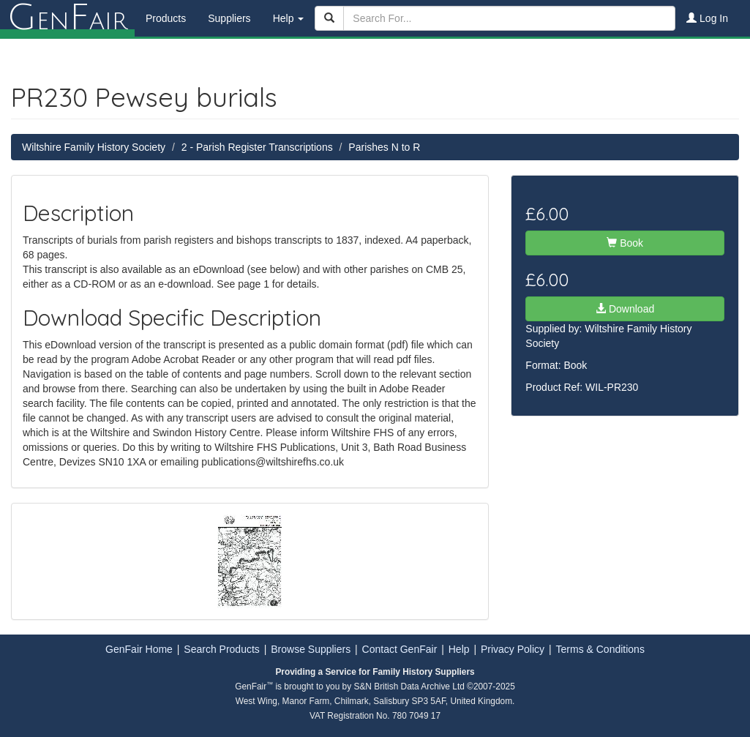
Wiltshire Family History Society (93, 147)
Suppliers (229, 18)
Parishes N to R (384, 147)
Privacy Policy (512, 649)
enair (67, 18)
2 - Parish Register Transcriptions (257, 147)
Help (459, 649)
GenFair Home (139, 649)
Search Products (222, 649)
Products (166, 18)
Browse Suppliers (310, 649)
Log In (707, 18)
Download (625, 309)
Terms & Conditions (600, 649)
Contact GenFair (400, 649)
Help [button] (288, 18)
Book (625, 243)
